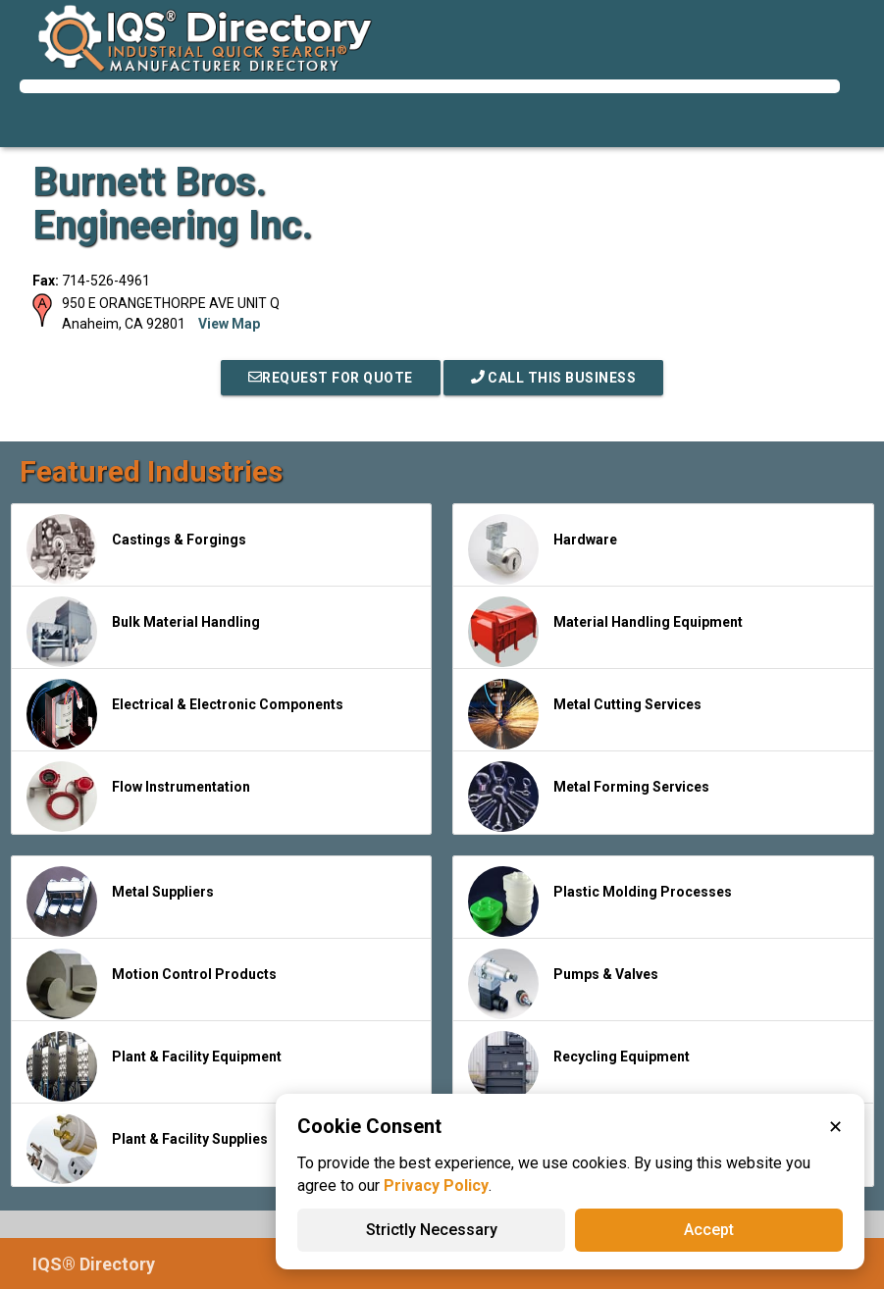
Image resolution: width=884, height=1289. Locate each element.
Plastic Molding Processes (600, 901)
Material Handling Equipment (605, 631)
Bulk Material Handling (143, 631)
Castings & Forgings (136, 549)
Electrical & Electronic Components (184, 714)
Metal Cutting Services (585, 714)
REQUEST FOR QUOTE (330, 378)
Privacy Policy (436, 1185)
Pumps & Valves (563, 984)
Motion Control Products (151, 984)
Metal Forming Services (588, 796)
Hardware (542, 549)
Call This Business (554, 378)
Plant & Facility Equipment (154, 1066)
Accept (709, 1229)
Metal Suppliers (120, 901)
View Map (229, 324)
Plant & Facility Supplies (147, 1148)
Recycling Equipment (579, 1066)
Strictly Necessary (431, 1229)
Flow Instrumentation (138, 796)
